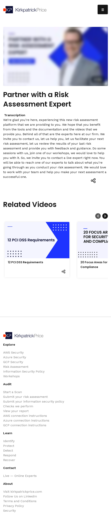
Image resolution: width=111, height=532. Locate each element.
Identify (9, 441)
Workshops (11, 376)
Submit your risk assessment (25, 397)
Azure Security (14, 357)
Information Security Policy (24, 371)
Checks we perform (18, 406)
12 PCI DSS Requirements (25, 262)
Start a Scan (12, 392)
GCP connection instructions (24, 425)
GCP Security (13, 362)
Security (9, 510)
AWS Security (13, 352)
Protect (8, 446)
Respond (9, 455)
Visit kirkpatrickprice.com (22, 491)
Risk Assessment (15, 367)
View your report (16, 411)
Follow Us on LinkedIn (20, 496)
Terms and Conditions (19, 501)
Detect (8, 450)
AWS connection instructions (25, 416)
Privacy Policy (13, 506)
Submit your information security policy (33, 401)
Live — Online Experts (20, 476)
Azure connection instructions (26, 420)
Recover (9, 460)
